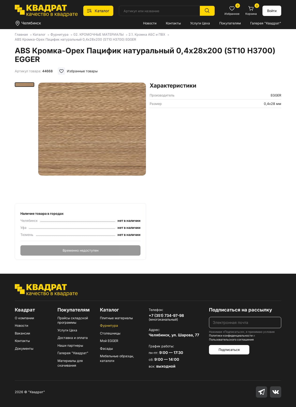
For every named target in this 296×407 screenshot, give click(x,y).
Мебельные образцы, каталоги (117, 358)
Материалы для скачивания (70, 363)
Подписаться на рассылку (240, 310)
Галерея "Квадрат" (265, 23)
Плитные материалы (116, 318)
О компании (24, 318)
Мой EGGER (109, 341)
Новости (149, 23)
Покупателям (230, 23)
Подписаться (229, 350)
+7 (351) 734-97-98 (166, 315)
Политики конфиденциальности (231, 335)
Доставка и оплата (72, 338)
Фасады (106, 348)
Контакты (173, 23)
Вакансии (22, 333)
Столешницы (110, 333)
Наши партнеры (70, 345)
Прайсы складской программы (72, 320)
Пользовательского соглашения (231, 339)
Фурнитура (109, 325)
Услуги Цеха (200, 23)
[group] (92, 141)
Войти (272, 11)
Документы (24, 348)
